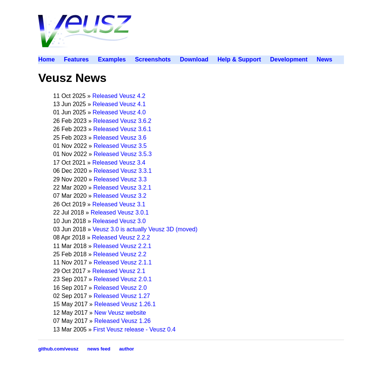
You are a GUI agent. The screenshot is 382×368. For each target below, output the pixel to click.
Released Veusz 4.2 (118, 96)
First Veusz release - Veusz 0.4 (134, 329)
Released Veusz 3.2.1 (122, 187)
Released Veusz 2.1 (118, 271)
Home (46, 59)
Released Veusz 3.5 (120, 146)
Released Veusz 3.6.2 (122, 121)
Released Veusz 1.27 (122, 296)
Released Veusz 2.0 (120, 288)
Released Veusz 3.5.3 (123, 154)
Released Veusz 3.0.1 (120, 212)
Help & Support (239, 59)
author (126, 349)
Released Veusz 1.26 (122, 321)
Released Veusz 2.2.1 (122, 246)
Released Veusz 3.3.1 (123, 171)
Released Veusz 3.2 (119, 196)
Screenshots (153, 59)
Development (288, 59)
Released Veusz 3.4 (118, 162)
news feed (98, 349)
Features (76, 59)
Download (194, 59)
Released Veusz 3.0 (119, 221)
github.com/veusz (58, 349)
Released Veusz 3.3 (120, 179)
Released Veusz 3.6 (119, 137)
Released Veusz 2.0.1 (123, 279)
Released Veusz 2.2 (119, 254)
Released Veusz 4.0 (119, 112)
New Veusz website (120, 313)
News (324, 59)
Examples (112, 59)
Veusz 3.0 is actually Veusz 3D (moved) (145, 229)
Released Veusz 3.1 (118, 204)
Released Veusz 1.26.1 (125, 304)
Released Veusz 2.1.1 (123, 262)
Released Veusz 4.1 (119, 104)
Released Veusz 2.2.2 (121, 237)
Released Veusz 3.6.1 (122, 129)
